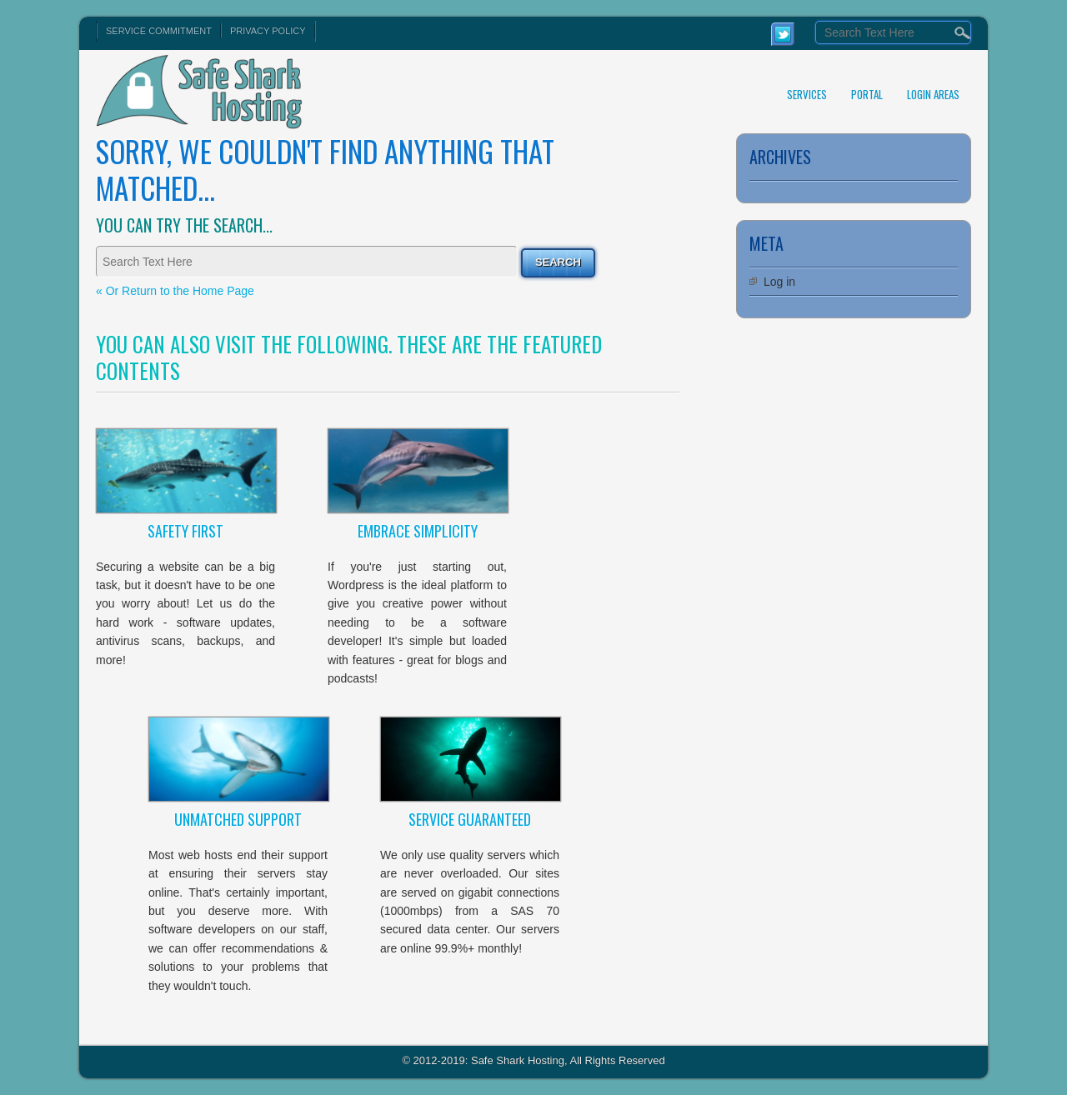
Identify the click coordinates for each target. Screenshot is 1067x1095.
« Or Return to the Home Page (175, 291)
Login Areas (933, 94)
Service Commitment (159, 31)
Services (807, 94)
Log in (779, 281)
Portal (867, 94)
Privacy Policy (268, 31)
